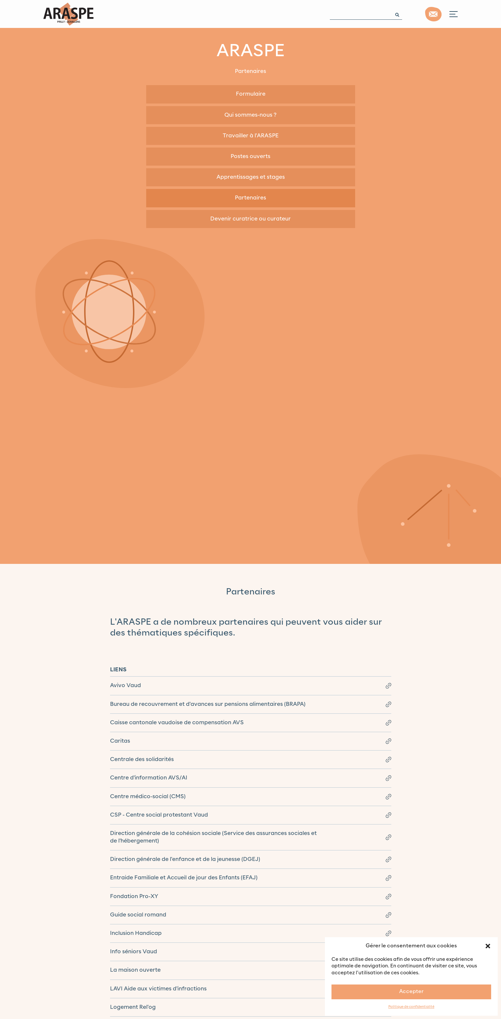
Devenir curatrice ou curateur (250, 219)
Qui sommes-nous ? (250, 115)
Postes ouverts (250, 156)
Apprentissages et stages (250, 177)
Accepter (411, 991)
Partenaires (250, 198)
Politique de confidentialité (411, 1007)
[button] (488, 945)
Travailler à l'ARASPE (251, 136)
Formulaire (250, 94)
